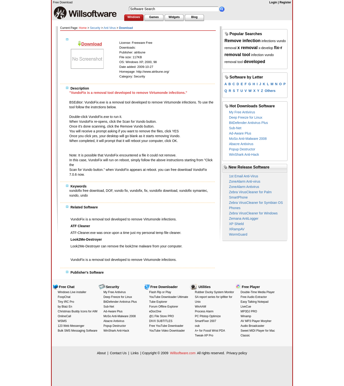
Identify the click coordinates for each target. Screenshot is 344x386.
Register (285, 2)
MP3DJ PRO (249, 311)
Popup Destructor (242, 149)
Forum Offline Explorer (163, 306)
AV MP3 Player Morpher (256, 321)
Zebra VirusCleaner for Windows (253, 213)
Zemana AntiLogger (243, 218)
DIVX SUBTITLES (160, 321)
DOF (109, 191)
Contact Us (118, 353)
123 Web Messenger (71, 326)
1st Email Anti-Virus (243, 176)
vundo (73, 195)
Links (135, 353)
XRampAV (236, 229)
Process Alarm (204, 311)
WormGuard (238, 234)
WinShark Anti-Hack (244, 154)
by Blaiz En (65, 306)
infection (257, 55)
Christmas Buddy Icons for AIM (77, 311)
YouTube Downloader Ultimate (168, 297)
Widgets (174, 17)
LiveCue (246, 306)
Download (91, 44)
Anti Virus (109, 28)
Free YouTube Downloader (166, 326)
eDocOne (155, 311)
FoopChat (64, 297)
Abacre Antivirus (241, 144)
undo (84, 195)
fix (145, 191)
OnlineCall (64, 316)
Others (270, 91)
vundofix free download (86, 191)
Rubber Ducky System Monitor (214, 292)
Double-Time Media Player (258, 292)
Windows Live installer (72, 292)
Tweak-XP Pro (204, 335)
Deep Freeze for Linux (245, 117)
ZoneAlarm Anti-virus (244, 181)
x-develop (266, 48)
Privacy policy (236, 353)
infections (268, 41)
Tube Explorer (158, 301)
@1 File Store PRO (161, 316)
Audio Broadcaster (252, 326)
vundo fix (121, 191)
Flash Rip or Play (160, 292)
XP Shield (236, 224)
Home (83, 28)
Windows (133, 17)
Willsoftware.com (183, 353)
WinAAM (200, 306)
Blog (194, 17)
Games (154, 17)
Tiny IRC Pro (66, 301)
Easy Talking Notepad (254, 301)
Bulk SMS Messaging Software (77, 330)
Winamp (246, 316)
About (101, 353)
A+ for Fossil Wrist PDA (210, 330)
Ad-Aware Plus (240, 133)
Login (273, 2)
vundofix (136, 191)
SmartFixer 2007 (205, 321)
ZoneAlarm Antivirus (244, 187)
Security (95, 28)
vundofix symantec (193, 191)
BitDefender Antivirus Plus (248, 123)
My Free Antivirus (242, 112)
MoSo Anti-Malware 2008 (248, 139)
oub (197, 326)
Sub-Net (235, 128)
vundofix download (163, 191)
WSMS (62, 321)
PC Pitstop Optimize (208, 316)
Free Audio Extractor (254, 297)
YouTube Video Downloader (167, 330)
